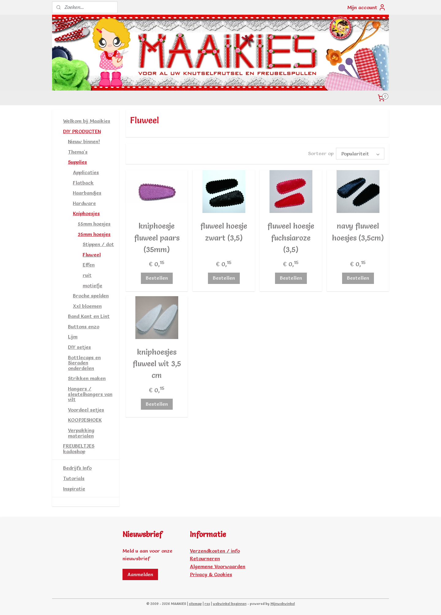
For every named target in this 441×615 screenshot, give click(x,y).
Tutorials (74, 478)
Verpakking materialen (81, 433)
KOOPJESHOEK (85, 420)
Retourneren (205, 558)
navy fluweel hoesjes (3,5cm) (358, 231)
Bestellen (156, 277)
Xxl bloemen (87, 306)
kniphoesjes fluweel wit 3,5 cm (156, 363)
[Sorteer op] (360, 153)
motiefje (92, 285)
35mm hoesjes (94, 234)
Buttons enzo (83, 326)
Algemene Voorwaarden (217, 566)
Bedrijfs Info (77, 468)
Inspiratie (74, 489)
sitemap (195, 604)
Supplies (77, 162)
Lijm (72, 337)
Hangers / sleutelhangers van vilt (90, 394)
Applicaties (86, 172)
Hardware (84, 203)
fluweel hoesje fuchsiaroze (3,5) (290, 237)
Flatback (83, 183)
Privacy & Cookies (211, 574)
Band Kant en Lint (89, 316)
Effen (89, 265)
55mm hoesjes (94, 224)
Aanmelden (140, 574)
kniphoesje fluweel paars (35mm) (156, 237)
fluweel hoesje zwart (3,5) (223, 231)
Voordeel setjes (86, 410)
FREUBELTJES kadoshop (78, 448)
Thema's (78, 152)
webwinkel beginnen (230, 604)
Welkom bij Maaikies (86, 121)
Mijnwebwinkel (282, 604)
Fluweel (92, 255)
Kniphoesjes (86, 213)
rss (207, 604)
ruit (87, 275)
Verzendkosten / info (215, 551)
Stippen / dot (98, 244)
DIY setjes (79, 347)
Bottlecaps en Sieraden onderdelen (84, 362)
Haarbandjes (87, 193)
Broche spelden (91, 296)
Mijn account (366, 7)
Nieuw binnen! (84, 141)
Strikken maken (87, 378)
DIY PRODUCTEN (82, 131)
